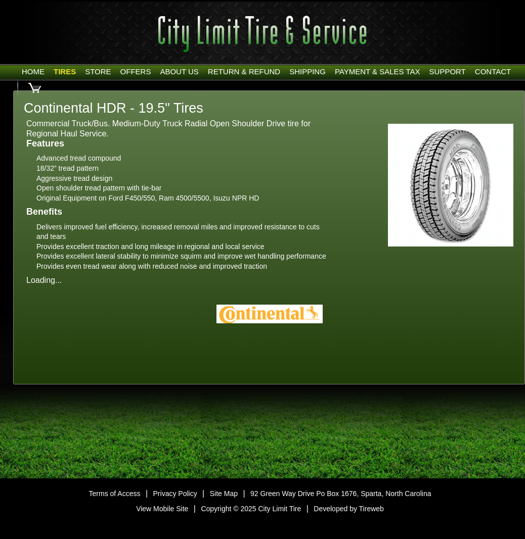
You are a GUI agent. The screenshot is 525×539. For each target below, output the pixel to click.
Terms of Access (115, 493)
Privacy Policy (175, 493)
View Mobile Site (162, 509)
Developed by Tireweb (349, 509)
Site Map (224, 493)
